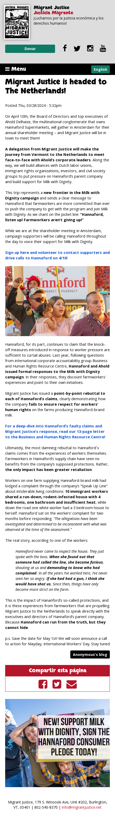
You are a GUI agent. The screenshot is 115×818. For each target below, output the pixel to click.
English (100, 69)
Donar (30, 48)
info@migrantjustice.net (82, 807)
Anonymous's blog (90, 654)
